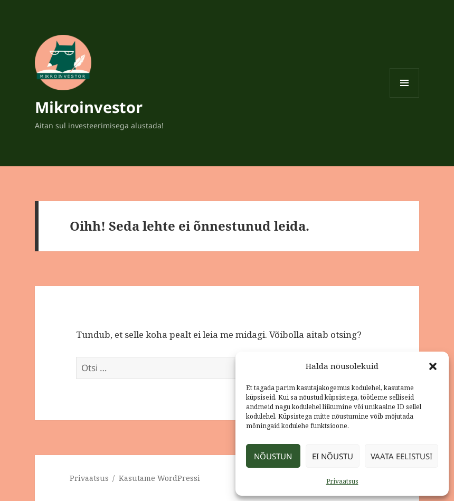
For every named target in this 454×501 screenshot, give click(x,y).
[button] (433, 366)
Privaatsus (342, 481)
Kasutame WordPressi (159, 478)
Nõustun (273, 456)
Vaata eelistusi (401, 456)
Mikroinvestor (89, 107)
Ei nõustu (332, 456)
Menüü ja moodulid (404, 97)
